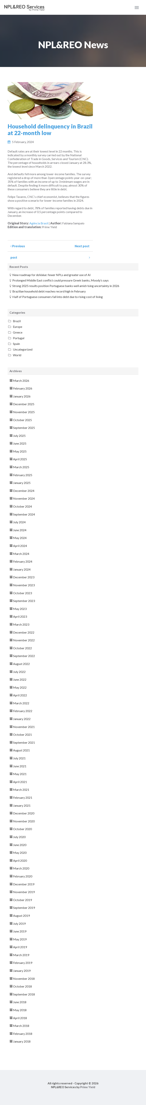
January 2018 (22, 1041)
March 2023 (21, 624)
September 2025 (24, 427)
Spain (16, 343)
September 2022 (24, 656)
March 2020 (21, 868)
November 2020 (24, 821)
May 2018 (20, 1010)
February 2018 (22, 1033)
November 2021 (24, 727)
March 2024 (21, 553)
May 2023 (20, 608)
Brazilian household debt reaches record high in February (49, 291)
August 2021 (21, 750)
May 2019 (20, 939)
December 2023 (23, 577)
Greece (17, 332)
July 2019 (19, 923)
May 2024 (20, 538)
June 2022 (19, 679)
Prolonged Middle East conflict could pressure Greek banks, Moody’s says (60, 280)
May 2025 (20, 451)
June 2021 (19, 766)
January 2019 (22, 970)
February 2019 (22, 962)
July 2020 (19, 837)
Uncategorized (22, 349)
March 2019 (21, 955)
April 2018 (20, 1018)
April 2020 (20, 860)
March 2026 (21, 380)
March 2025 (21, 467)
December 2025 (23, 404)
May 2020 (20, 852)
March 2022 (21, 703)
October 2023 (22, 593)
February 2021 (22, 797)
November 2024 (24, 498)
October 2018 (22, 986)
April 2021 (20, 782)
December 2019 (23, 884)
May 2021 (20, 774)
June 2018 (19, 1002)
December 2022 (23, 632)
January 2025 (22, 482)
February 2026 (22, 388)
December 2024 (23, 490)
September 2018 (24, 994)
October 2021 (22, 734)
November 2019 (24, 892)
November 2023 (24, 585)
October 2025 (22, 420)
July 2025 (19, 435)
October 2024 (22, 506)
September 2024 (24, 514)
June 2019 (19, 931)
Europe (17, 326)
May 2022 (20, 687)
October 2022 (22, 648)
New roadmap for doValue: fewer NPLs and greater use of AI (51, 275)
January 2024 (22, 569)
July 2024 (19, 522)
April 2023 (20, 616)
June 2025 (19, 443)
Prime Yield (87, 1087)
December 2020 (23, 813)
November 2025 (24, 412)
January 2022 (22, 719)
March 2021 (21, 789)
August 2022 (21, 664)
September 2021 (24, 742)
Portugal (18, 338)
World (17, 355)
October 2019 (22, 900)
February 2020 (22, 876)
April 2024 (20, 545)
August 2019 (21, 915)
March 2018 (21, 1025)
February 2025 (22, 475)
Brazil (17, 321)
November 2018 (24, 978)
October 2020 (22, 829)
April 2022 (20, 695)
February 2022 (22, 711)
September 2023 (24, 601)
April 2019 (20, 947)
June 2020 (19, 845)
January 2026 (22, 396)
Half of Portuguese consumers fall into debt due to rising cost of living (57, 297)
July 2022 (19, 671)
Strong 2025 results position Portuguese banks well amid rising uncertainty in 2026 (65, 286)
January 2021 (22, 805)
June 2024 (19, 530)
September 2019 (24, 907)
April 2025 (20, 459)
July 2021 (19, 758)
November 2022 (24, 640)
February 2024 (22, 561)
